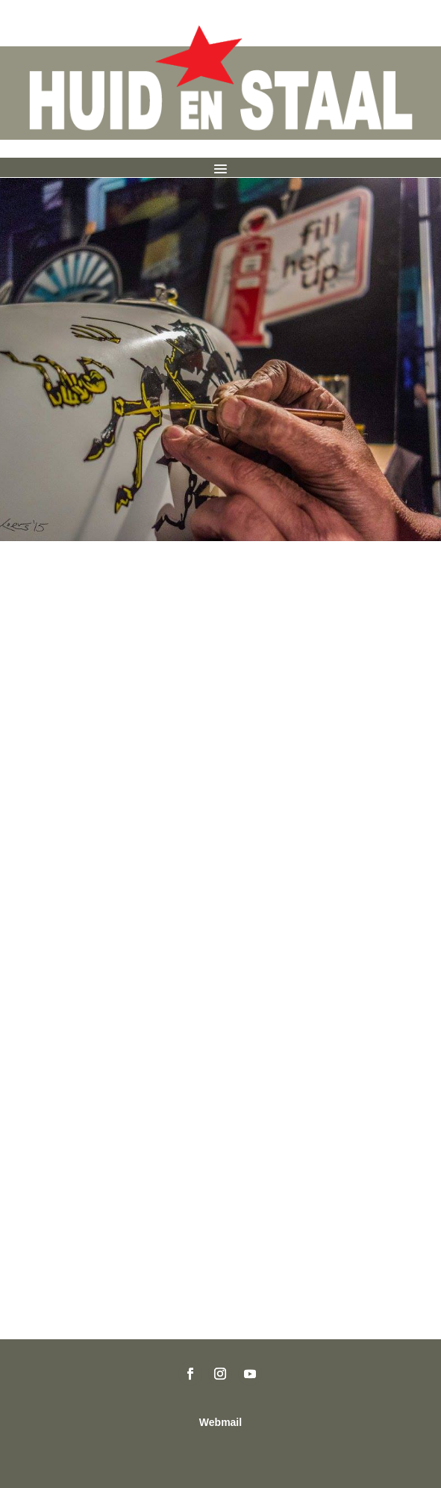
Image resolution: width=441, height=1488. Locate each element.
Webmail (220, 1422)
